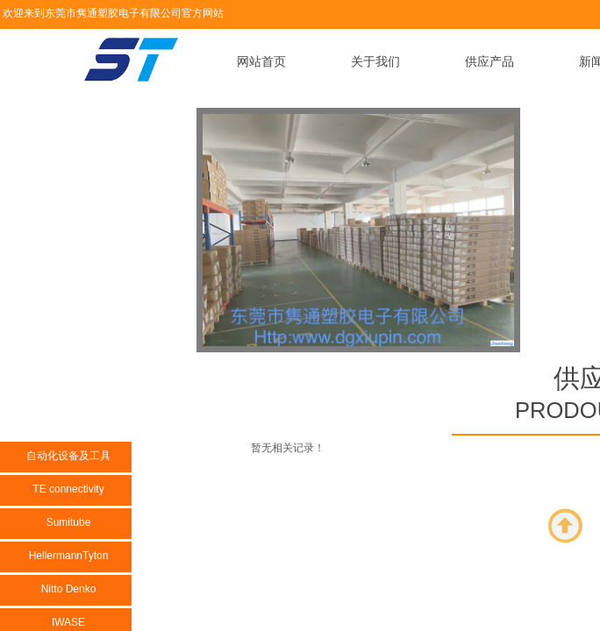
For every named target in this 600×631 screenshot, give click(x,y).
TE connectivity (68, 489)
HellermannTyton (69, 555)
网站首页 (261, 61)
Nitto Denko (68, 589)
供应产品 (489, 61)
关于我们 (375, 61)
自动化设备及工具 (68, 456)
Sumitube (68, 522)
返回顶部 (565, 525)
